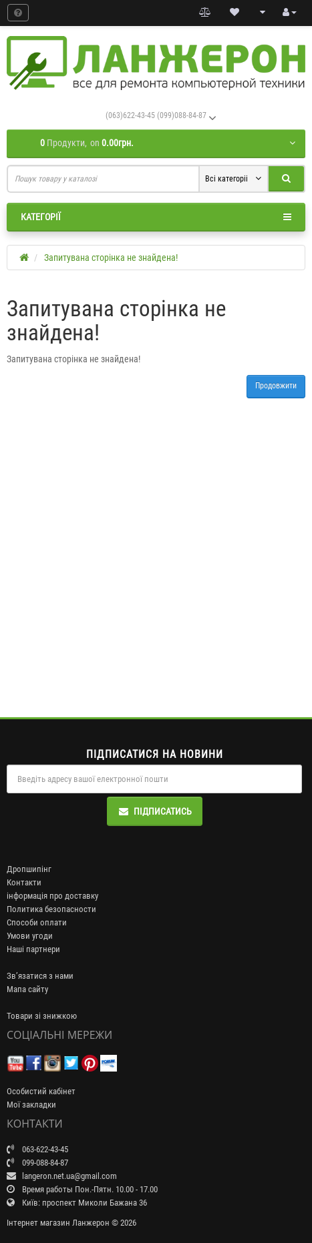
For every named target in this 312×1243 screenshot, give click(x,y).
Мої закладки (31, 1105)
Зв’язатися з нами (40, 976)
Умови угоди (30, 936)
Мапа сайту (27, 989)
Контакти (24, 882)
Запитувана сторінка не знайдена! (111, 257)
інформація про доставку (52, 896)
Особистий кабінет (41, 1091)
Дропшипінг (29, 869)
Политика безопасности (51, 909)
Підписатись (155, 811)
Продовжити (276, 385)
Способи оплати (37, 922)
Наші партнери (33, 949)
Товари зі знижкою (42, 1016)
